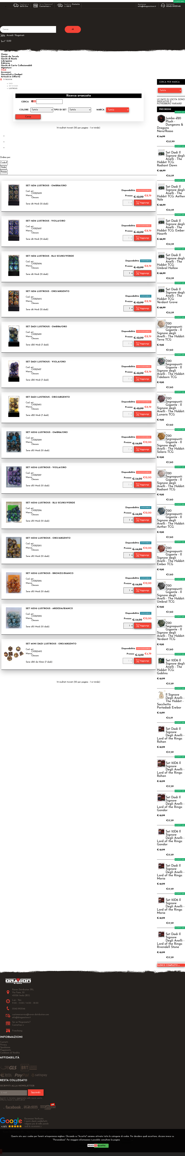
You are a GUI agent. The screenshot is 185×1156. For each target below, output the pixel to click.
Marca (100, 110)
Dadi (3, 70)
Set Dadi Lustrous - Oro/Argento (48, 397)
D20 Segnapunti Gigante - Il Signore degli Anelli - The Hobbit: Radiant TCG (171, 481)
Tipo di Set (60, 110)
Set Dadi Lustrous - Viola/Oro (46, 362)
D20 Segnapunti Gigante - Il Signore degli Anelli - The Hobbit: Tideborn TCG (171, 369)
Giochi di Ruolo (9, 59)
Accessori (6, 72)
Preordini (165, 109)
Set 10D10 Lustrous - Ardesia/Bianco (49, 608)
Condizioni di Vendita (10, 1053)
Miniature (6, 68)
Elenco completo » (168, 965)
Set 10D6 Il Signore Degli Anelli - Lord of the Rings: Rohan (170, 770)
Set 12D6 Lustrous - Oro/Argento (47, 291)
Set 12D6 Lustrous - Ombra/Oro (46, 186)
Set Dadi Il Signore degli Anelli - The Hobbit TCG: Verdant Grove (171, 296)
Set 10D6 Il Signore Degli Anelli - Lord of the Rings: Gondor (170, 838)
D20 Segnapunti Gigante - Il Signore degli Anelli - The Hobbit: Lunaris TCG (171, 406)
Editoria (5, 63)
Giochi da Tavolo (10, 56)
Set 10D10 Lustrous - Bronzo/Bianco (49, 573)
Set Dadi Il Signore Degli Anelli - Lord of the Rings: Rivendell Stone (170, 941)
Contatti (4, 1042)
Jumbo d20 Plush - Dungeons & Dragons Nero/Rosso (170, 125)
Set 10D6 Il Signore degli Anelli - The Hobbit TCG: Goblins (171, 667)
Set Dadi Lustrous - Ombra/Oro (46, 327)
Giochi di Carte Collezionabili (16, 65)
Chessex (35, 198)
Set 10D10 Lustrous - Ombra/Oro (47, 432)
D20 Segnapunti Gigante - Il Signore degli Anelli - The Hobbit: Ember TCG (171, 556)
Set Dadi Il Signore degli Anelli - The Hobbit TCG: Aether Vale (171, 193)
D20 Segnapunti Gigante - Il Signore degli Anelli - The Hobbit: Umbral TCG (171, 593)
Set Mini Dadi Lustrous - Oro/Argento (51, 644)
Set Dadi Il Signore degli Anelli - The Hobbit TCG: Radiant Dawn (171, 159)
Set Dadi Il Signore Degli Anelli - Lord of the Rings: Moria (170, 872)
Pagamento (5, 1050)
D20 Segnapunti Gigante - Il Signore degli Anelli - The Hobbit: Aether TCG (171, 519)
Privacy (127, 1140)
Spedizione (5, 1048)
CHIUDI (93, 1150)
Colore (24, 110)
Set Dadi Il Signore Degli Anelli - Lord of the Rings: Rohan (170, 735)
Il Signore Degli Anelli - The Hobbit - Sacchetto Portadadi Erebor (170, 701)
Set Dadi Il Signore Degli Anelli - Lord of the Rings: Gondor (170, 804)
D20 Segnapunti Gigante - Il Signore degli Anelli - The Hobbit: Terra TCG (171, 331)
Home (4, 54)
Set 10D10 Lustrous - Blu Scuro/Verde (50, 503)
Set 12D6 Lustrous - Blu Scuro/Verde (50, 256)
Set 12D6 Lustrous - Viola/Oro (45, 221)
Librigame (6, 61)
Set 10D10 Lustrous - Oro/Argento (48, 538)
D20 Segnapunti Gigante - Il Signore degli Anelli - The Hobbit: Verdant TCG (171, 631)
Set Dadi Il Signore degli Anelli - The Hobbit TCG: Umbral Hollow (171, 262)
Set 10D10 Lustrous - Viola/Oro (46, 467)
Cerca (25, 102)
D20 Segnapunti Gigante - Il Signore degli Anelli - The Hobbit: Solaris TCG (171, 444)
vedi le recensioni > (33, 1126)
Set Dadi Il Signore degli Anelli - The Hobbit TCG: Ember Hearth (171, 227)
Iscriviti (35, 1092)
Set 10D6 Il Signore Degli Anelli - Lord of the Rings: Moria (170, 907)
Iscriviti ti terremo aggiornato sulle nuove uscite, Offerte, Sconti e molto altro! (21, 1099)
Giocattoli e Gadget (11, 74)
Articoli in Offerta (10, 77)
